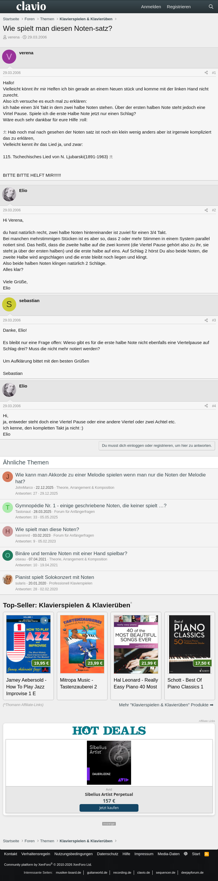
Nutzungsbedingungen (73, 854)
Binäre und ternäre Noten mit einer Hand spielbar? (71, 553)
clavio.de (143, 872)
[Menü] (8, 7)
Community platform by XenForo (48, 864)
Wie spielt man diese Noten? (47, 529)
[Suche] (211, 6)
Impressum (144, 854)
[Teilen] (206, 73)
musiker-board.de (68, 872)
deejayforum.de (192, 872)
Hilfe (126, 854)
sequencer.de (165, 872)
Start (196, 854)
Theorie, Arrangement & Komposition (85, 488)
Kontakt (10, 854)
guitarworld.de (97, 872)
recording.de (122, 872)
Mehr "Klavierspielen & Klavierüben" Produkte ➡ (166, 704)
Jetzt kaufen (109, 807)
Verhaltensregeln (36, 854)
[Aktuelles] (199, 6)
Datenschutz (107, 854)
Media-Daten (168, 854)
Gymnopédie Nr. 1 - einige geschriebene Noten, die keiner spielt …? (90, 505)
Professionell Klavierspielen (71, 583)
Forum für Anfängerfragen (74, 512)
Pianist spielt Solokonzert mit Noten (54, 577)
